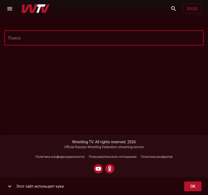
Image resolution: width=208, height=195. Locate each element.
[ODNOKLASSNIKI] (109, 168)
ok (193, 186)
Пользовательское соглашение (113, 157)
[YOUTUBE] (98, 168)
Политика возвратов (157, 157)
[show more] (9, 186)
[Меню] (9, 8)
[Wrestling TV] (35, 9)
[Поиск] (173, 8)
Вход (192, 9)
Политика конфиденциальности (59, 157)
